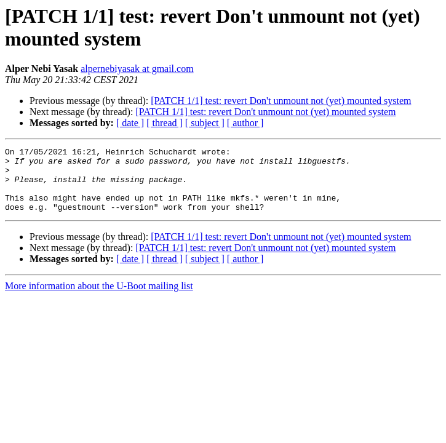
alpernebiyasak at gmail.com (137, 68)
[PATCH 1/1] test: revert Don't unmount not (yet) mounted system (281, 100)
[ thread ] (164, 123)
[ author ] (245, 123)
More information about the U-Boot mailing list (99, 298)
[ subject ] (205, 123)
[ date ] (130, 123)
